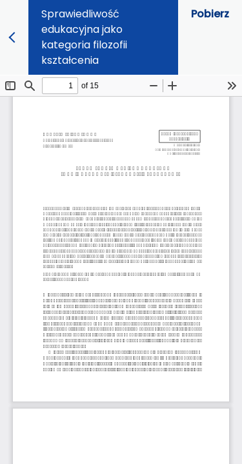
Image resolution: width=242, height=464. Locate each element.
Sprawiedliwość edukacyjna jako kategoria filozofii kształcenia (84, 37)
